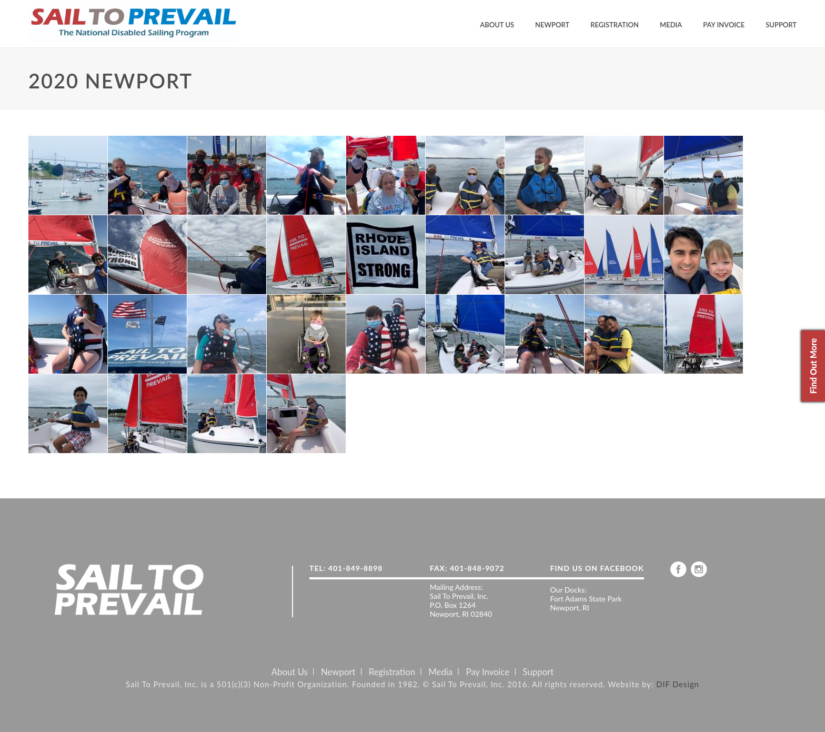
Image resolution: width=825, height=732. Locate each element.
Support (781, 25)
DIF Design (677, 684)
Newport (552, 25)
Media (671, 25)
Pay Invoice (723, 25)
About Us (497, 25)
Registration (614, 25)
